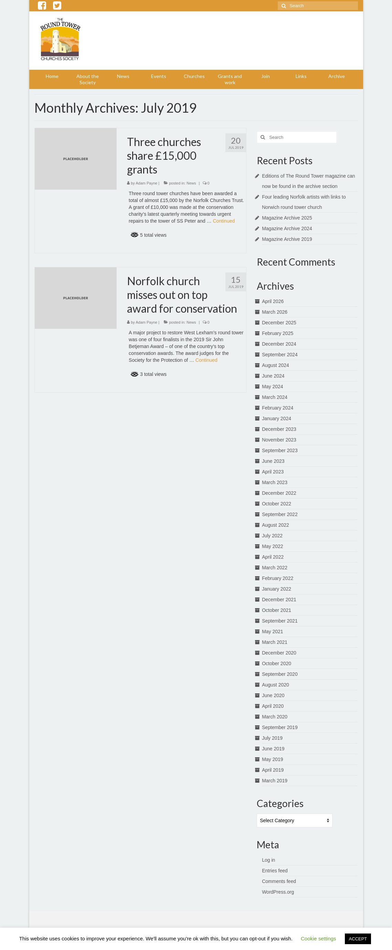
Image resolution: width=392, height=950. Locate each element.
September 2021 (280, 621)
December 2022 (279, 493)
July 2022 (272, 535)
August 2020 (275, 685)
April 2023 (273, 471)
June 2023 (273, 461)
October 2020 (276, 663)
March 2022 (274, 567)
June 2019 (273, 748)
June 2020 (273, 695)
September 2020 (280, 674)
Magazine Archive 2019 (287, 239)
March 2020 (274, 716)
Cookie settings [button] (318, 938)
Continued (224, 221)
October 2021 (276, 610)
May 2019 (272, 759)
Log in (268, 860)
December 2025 (279, 322)
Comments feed (279, 881)
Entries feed (275, 870)
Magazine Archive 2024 (287, 228)
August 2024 (275, 365)
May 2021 (272, 631)
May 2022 (272, 546)
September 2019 (280, 727)
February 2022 (277, 578)
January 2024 (276, 418)
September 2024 (280, 354)
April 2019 (273, 770)
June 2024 (273, 376)
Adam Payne (146, 183)
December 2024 (279, 344)
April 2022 (273, 557)
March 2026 (274, 312)
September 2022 (280, 514)
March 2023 (274, 482)
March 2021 (274, 642)
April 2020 (273, 706)
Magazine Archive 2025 (287, 218)
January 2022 (276, 589)
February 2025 (277, 333)
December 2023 (279, 429)
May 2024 (272, 386)
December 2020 (279, 653)
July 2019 (272, 738)
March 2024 (274, 397)
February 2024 (277, 408)
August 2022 (275, 525)
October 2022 (276, 503)
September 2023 (280, 450)
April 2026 (273, 301)
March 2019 (274, 780)
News (191, 183)
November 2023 (279, 440)
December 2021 (279, 599)
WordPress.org (278, 892)
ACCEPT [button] (358, 938)
